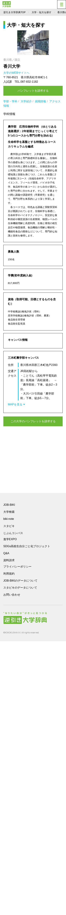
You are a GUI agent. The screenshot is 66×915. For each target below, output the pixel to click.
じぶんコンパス (13, 807)
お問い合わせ (11, 868)
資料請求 (9, 834)
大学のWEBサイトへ (16, 72)
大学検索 (9, 785)
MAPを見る (16, 404)
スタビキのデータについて (20, 861)
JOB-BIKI (9, 778)
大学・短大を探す (41, 12)
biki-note (8, 792)
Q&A (6, 827)
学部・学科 (10, 101)
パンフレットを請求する (33, 90)
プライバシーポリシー (17, 840)
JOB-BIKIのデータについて (20, 854)
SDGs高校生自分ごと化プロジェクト (26, 819)
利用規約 (9, 847)
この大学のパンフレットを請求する (33, 421)
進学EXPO (10, 812)
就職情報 (40, 101)
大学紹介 (26, 101)
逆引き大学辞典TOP (14, 12)
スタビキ (9, 800)
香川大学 (11, 66)
